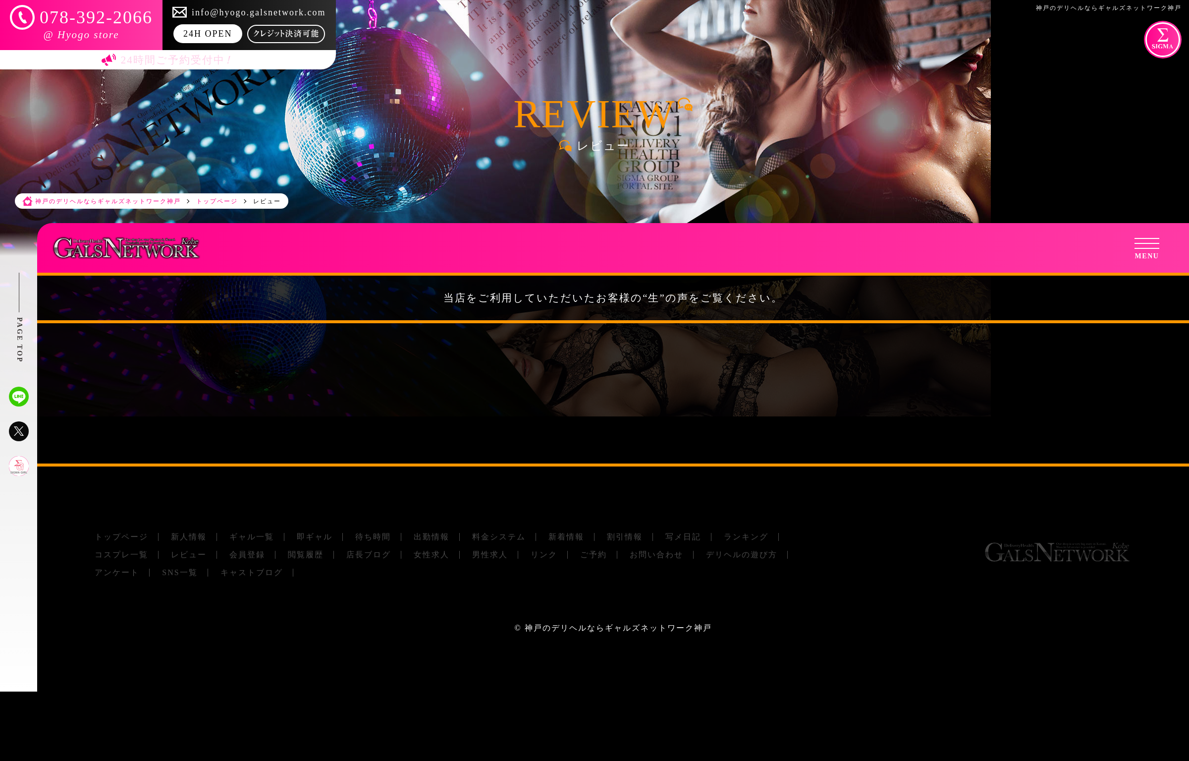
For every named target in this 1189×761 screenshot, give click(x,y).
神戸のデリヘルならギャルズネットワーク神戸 (618, 628)
